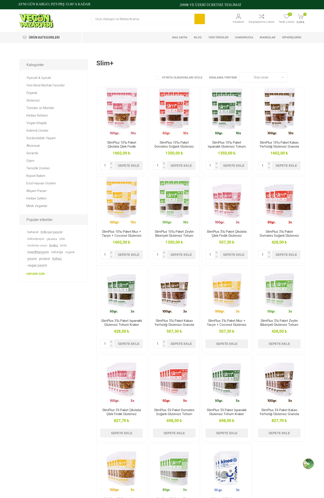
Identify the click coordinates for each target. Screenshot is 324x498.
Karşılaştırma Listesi (261, 21)
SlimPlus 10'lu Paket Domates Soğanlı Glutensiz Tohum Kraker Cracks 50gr (174, 146)
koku (53, 245)
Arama (199, 19)
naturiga (57, 252)
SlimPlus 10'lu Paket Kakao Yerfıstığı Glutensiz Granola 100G (279, 146)
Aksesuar (33, 146)
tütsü (57, 258)
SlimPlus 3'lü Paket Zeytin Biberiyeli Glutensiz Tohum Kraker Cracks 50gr (279, 325)
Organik (31, 93)
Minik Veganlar (36, 206)
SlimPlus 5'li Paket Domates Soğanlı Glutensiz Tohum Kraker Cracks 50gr (174, 414)
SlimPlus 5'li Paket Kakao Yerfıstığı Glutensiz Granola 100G (279, 414)
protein (44, 259)
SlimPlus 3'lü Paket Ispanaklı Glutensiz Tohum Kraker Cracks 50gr (121, 325)
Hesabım (238, 21)
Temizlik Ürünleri (38, 168)
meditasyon (38, 252)
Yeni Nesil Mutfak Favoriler (45, 85)
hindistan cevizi (37, 245)
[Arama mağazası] (142, 19)
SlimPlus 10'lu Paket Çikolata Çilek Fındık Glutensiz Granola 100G (122, 146)
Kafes (292, 77)
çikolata (52, 239)
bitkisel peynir (52, 232)
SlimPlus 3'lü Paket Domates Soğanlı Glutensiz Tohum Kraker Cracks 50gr (279, 236)
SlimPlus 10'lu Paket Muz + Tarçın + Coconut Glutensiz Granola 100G (122, 236)
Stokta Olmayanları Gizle (181, 77)
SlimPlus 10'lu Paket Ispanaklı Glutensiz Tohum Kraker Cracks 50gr (227, 146)
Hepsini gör (35, 273)
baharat (33, 232)
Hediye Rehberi (37, 115)
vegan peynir (37, 265)
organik (70, 252)
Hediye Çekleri (36, 198)
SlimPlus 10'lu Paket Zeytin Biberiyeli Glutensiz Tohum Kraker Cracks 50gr (174, 236)
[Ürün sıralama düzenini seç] (263, 77)
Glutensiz (33, 100)
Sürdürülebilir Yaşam (41, 138)
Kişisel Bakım (35, 176)
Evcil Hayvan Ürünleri (41, 183)
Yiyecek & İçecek (38, 78)
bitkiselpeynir (35, 238)
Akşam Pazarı (36, 191)
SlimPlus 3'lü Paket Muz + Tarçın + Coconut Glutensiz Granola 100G (226, 325)
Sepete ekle (128, 165)
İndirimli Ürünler (37, 131)
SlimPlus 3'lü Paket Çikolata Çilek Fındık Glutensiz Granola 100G (226, 236)
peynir (32, 259)
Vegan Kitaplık (36, 123)
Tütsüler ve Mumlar (40, 108)
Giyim (30, 161)
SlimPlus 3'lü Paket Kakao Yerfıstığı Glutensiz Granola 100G (174, 325)
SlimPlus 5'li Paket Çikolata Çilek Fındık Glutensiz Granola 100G (121, 414)
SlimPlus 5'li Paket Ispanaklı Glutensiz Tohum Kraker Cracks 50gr (226, 414)
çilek (62, 238)
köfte (63, 245)
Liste (301, 77)
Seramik (32, 153)
